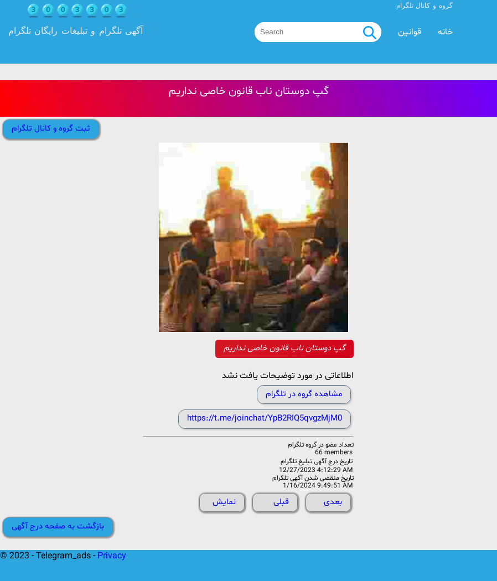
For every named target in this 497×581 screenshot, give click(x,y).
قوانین (409, 32)
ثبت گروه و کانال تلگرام (51, 128)
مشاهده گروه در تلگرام (304, 394)
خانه (445, 32)
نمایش (224, 502)
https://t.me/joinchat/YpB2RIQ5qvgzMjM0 (264, 418)
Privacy (111, 556)
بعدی (333, 502)
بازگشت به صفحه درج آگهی (58, 526)
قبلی (281, 502)
